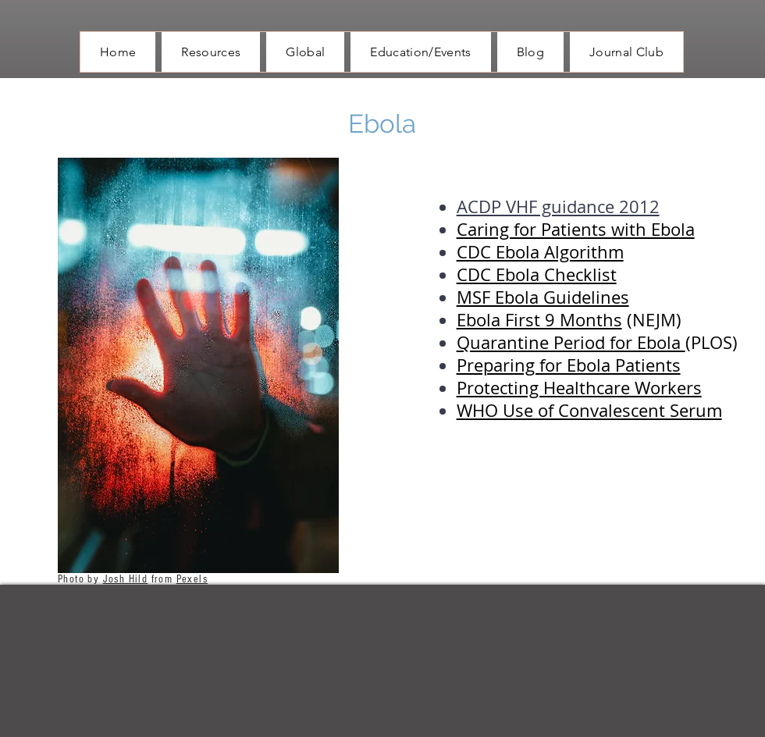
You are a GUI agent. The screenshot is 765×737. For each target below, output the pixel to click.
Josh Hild (125, 579)
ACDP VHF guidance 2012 (558, 206)
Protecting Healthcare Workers (579, 387)
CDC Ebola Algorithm (540, 251)
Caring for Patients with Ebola (576, 229)
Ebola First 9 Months (539, 319)
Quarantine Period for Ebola (571, 342)
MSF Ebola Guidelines (543, 297)
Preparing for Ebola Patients (569, 365)
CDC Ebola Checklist (537, 274)
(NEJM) (651, 319)
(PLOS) (711, 342)
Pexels (192, 579)
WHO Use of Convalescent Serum (589, 410)
